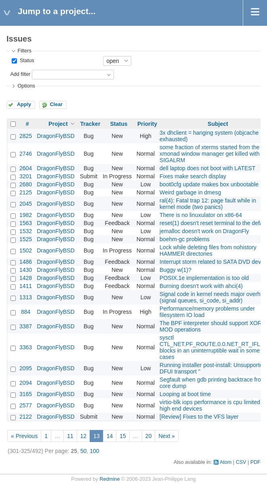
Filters (24, 51)
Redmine (109, 479)
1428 (25, 278)
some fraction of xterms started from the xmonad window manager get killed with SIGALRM (209, 153)
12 (83, 436)
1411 (25, 286)
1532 (25, 231)
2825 (25, 136)
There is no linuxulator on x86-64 (201, 215)
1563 (25, 223)
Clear (56, 104)
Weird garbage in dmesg (190, 192)
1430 (25, 270)
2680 (25, 184)
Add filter (20, 74)
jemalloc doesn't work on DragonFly (204, 231)
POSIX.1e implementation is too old (204, 278)
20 (148, 436)
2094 (25, 383)
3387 (25, 326)
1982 (25, 215)
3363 (25, 347)
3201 (25, 176)
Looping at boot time (185, 394)
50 (83, 451)
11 (70, 436)
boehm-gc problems (185, 239)
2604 (25, 168)
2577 (25, 405)
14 (110, 436)
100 (94, 451)
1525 (25, 239)
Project (57, 124)
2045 (25, 203)
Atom (225, 462)
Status (26, 60)
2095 (25, 368)
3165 (25, 394)
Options (26, 86)
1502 (25, 250)
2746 (25, 153)
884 (25, 312)
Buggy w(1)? (175, 270)
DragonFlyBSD (55, 136)
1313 (25, 297)
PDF (255, 462)
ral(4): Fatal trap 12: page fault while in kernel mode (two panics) (208, 203)
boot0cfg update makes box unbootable (209, 184)
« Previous (24, 436)
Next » (166, 436)
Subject (218, 124)
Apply (24, 104)
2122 (25, 416)
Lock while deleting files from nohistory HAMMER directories (208, 250)
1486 (25, 262)
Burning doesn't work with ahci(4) (201, 286)
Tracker (90, 124)
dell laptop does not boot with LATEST (207, 168)
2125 (25, 192)
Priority (147, 124)
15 (123, 436)
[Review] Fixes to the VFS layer (199, 416)
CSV (241, 462)
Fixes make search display (193, 176)
